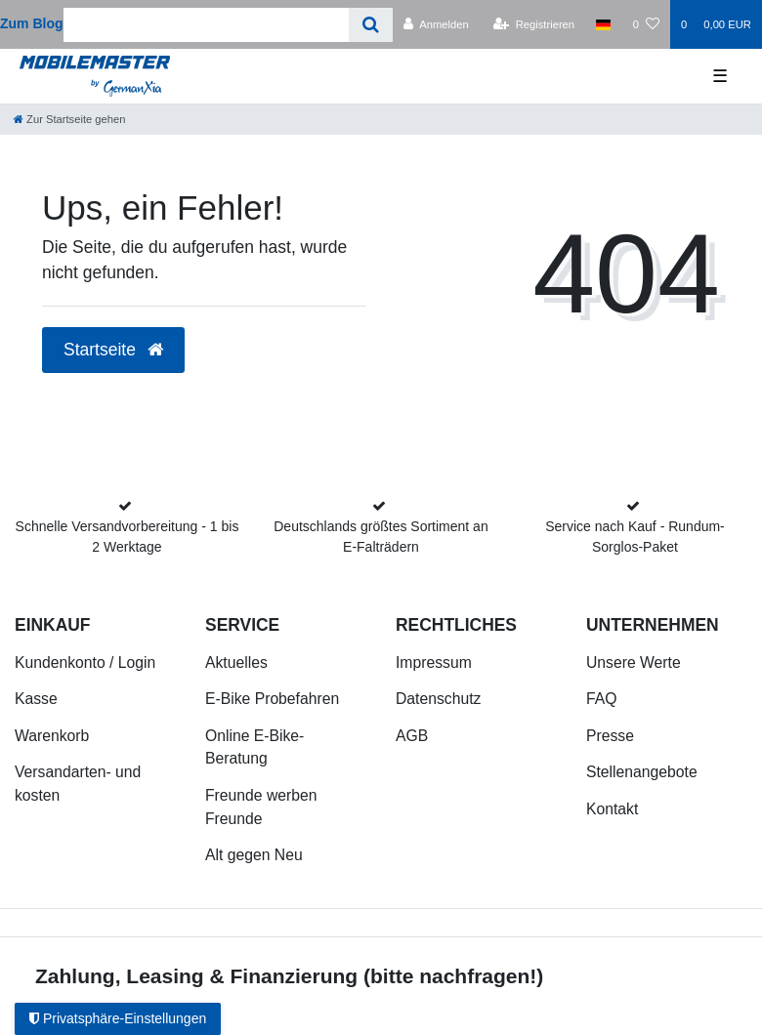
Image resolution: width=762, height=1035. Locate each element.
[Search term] (207, 25)
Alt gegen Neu (254, 855)
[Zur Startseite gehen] (69, 119)
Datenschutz (438, 698)
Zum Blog (32, 23)
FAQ (601, 698)
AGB (412, 735)
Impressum (434, 662)
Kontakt (612, 809)
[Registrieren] (534, 24)
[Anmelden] (436, 24)
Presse (610, 735)
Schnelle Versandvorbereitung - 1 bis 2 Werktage (127, 536)
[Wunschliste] (646, 24)
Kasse (36, 698)
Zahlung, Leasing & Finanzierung (196, 976)
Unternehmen (652, 625)
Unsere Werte (633, 662)
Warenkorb (52, 735)
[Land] (603, 24)
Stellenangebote (642, 772)
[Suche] (371, 25)
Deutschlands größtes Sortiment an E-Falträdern (380, 536)
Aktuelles (236, 662)
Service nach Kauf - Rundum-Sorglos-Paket (635, 536)
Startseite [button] (113, 349)
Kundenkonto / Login (85, 662)
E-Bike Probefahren (272, 698)
